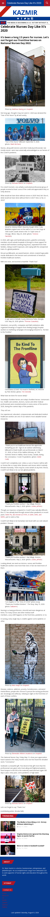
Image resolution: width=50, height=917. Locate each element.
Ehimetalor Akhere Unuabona (22, 753)
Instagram (32, 18)
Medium (18, 18)
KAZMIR (25, 12)
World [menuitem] (4, 900)
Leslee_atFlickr (36, 506)
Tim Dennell (26, 392)
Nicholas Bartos (17, 183)
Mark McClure (15, 144)
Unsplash (29, 109)
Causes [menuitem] (4, 902)
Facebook (21, 18)
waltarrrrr (13, 606)
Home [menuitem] (4, 893)
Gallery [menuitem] (4, 907)
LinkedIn (28, 18)
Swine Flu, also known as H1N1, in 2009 (19, 515)
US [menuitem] (3, 898)
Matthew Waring (18, 109)
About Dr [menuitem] (5, 896)
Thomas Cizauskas (31, 321)
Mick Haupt (16, 685)
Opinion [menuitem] (5, 905)
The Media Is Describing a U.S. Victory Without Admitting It (28, 23)
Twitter (25, 18)
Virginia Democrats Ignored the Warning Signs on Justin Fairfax (33, 835)
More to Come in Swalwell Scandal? (30, 846)
